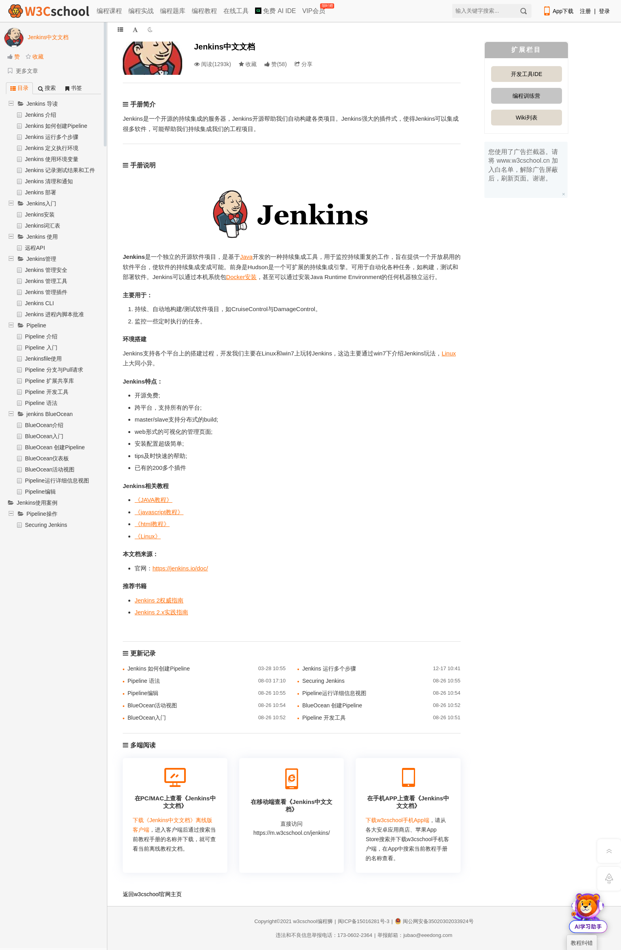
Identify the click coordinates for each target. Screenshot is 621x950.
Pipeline (36, 325)
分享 (303, 64)
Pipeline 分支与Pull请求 (54, 370)
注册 (585, 11)
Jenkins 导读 (42, 104)
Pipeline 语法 (41, 403)
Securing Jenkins (46, 525)
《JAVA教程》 (153, 499)
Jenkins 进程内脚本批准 (54, 314)
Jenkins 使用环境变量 (51, 159)
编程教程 (204, 11)
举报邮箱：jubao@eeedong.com (414, 935)
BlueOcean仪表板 (47, 458)
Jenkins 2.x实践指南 (161, 612)
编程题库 (172, 11)
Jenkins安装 (40, 214)
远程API (35, 248)
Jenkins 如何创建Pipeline (56, 126)
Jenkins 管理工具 (46, 281)
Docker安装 (241, 277)
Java (246, 256)
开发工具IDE (526, 74)
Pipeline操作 (42, 514)
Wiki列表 (526, 117)
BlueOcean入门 (44, 436)
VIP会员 (314, 9)
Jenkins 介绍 (40, 115)
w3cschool (147, 894)
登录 (604, 11)
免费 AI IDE (275, 11)
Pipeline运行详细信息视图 (57, 480)
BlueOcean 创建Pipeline (55, 447)
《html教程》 (152, 524)
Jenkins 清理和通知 (49, 181)
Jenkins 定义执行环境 (51, 148)
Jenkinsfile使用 (43, 358)
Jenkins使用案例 (37, 503)
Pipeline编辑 (40, 491)
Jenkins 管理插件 (46, 292)
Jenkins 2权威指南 (159, 600)
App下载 (558, 11)
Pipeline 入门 (41, 347)
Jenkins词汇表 (42, 225)
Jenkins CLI (39, 303)
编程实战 (141, 11)
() (276, 64)
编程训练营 (526, 96)
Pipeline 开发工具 (47, 392)
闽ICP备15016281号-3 (363, 921)
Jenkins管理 (41, 259)
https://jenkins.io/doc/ (180, 568)
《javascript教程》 (159, 512)
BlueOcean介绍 (44, 425)
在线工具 (236, 11)
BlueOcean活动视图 (49, 469)
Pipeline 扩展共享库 (49, 381)
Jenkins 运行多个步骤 (51, 137)
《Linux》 (148, 536)
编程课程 (109, 11)
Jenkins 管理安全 (46, 270)
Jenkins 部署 (40, 192)
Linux (449, 353)
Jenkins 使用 (42, 237)
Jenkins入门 (41, 203)
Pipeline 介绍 (41, 336)
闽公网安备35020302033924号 (434, 921)
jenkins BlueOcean (50, 414)
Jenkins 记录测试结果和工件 (60, 170)
